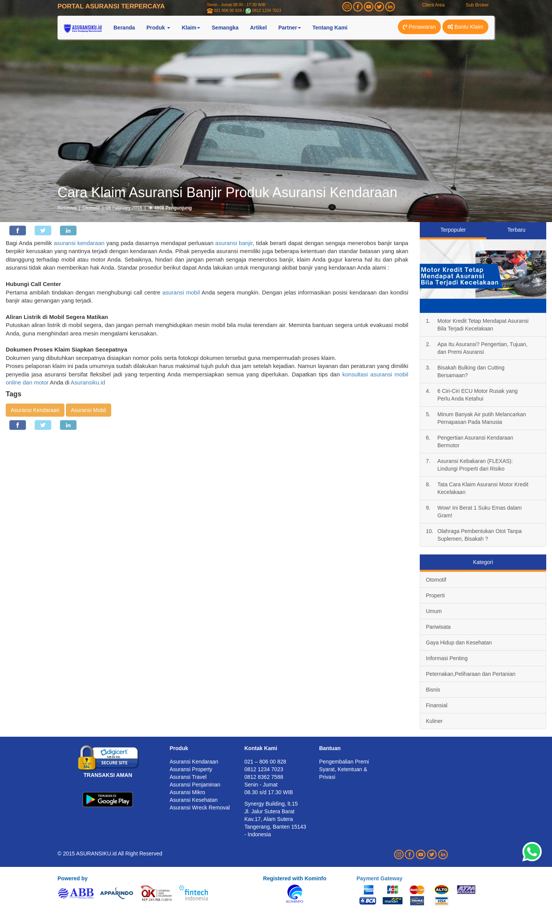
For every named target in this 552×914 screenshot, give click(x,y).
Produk (179, 748)
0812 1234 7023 (266, 10)
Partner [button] (289, 28)
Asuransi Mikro (187, 792)
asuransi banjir (234, 243)
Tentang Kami (330, 28)
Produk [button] (158, 28)
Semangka (225, 28)
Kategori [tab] (483, 562)
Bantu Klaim (465, 27)
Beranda (124, 28)
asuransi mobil (181, 292)
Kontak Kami (261, 748)
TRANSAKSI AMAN (108, 775)
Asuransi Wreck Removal (200, 807)
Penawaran (419, 27)
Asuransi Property (191, 769)
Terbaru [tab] (516, 230)
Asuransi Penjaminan (195, 785)
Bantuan (330, 748)
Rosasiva (67, 208)
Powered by (73, 878)
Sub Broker (477, 5)
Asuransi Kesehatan (194, 800)
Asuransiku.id (88, 382)
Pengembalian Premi (344, 762)
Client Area (433, 5)
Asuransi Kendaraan (35, 410)
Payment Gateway (379, 878)
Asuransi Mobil (88, 410)
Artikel (258, 28)
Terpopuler (453, 230)
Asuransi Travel (188, 777)
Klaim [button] (191, 28)
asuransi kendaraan (79, 243)
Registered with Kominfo (294, 878)
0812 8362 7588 (264, 777)
